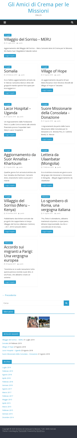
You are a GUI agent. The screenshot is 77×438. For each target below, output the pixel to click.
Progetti (7, 35)
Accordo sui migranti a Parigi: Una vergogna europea (18, 253)
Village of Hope (54, 71)
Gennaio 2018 (7, 385)
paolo (21, 43)
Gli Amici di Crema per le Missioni (38, 7)
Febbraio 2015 (7, 410)
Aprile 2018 (6, 378)
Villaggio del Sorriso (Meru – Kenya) (17, 205)
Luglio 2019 (6, 367)
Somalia (10, 71)
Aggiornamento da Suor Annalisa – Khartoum (20, 159)
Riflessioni (45, 197)
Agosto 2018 (7, 374)
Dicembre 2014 (8, 417)
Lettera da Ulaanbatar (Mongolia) (50, 159)
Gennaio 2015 (7, 414)
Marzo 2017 (6, 392)
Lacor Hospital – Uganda (17, 110)
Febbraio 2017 (7, 396)
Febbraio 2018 (7, 382)
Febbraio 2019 (7, 371)
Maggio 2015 (7, 399)
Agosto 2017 (7, 389)
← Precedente (9, 295)
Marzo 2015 (6, 407)
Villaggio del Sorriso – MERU (27, 39)
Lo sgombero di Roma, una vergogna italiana (55, 205)
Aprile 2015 (6, 403)
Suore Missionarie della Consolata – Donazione (56, 113)
